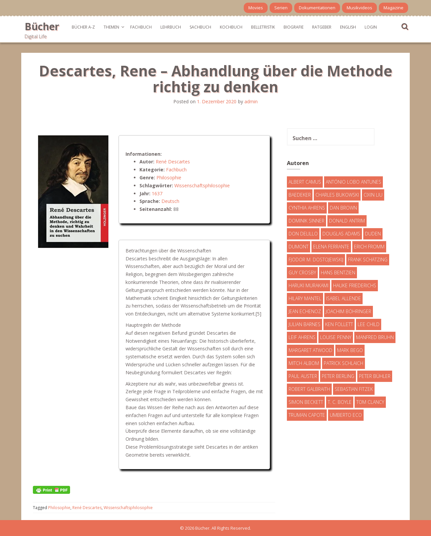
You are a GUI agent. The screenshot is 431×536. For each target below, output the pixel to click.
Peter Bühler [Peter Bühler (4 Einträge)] (374, 376)
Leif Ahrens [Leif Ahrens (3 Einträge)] (302, 337)
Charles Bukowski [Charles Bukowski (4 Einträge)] (337, 195)
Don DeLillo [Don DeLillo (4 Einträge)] (303, 233)
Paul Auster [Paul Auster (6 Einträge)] (303, 376)
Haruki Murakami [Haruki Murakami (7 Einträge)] (308, 285)
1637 (157, 193)
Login (371, 27)
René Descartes (173, 161)
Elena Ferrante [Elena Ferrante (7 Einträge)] (331, 246)
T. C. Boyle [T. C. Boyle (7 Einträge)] (340, 402)
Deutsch (170, 201)
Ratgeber (321, 27)
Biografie (293, 27)
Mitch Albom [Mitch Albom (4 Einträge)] (304, 363)
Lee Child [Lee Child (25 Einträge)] (369, 324)
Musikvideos (359, 8)
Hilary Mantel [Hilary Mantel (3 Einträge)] (305, 298)
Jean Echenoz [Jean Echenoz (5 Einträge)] (305, 311)
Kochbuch (231, 27)
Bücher (42, 26)
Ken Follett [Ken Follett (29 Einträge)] (339, 324)
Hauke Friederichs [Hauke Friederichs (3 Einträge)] (354, 285)
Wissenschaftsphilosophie (202, 185)
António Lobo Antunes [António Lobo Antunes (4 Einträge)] (353, 182)
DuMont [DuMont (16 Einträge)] (298, 246)
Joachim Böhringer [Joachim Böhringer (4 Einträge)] (348, 311)
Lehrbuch (170, 27)
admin (251, 101)
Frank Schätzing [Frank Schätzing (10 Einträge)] (368, 259)
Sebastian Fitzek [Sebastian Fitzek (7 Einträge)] (354, 389)
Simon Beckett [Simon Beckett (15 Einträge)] (306, 402)
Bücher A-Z (83, 27)
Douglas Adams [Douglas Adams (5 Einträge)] (341, 233)
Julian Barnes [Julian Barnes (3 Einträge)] (304, 324)
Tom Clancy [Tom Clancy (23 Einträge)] (370, 402)
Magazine (393, 8)
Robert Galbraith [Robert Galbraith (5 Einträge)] (309, 389)
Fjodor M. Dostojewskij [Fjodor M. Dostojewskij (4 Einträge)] (316, 259)
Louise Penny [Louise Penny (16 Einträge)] (335, 337)
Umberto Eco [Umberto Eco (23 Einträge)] (346, 415)
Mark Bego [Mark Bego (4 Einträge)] (350, 350)
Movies (255, 8)
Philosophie (168, 177)
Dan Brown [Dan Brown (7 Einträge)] (343, 208)
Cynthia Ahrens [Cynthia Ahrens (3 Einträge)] (307, 208)
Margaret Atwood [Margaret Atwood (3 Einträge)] (310, 350)
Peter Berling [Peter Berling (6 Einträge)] (338, 376)
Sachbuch (200, 27)
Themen (111, 27)
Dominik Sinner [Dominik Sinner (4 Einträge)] (306, 221)
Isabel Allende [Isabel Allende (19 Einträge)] (343, 298)
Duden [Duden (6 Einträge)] (373, 233)
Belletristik (263, 27)
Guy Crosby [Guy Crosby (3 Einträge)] (302, 272)
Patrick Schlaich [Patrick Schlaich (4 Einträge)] (343, 363)
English (348, 27)
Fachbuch (141, 27)
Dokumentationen (317, 8)
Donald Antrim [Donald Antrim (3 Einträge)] (347, 221)
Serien (281, 8)
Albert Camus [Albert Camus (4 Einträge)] (305, 182)
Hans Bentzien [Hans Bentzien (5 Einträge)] (338, 272)
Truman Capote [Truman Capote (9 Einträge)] (307, 415)
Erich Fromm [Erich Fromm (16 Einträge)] (369, 246)
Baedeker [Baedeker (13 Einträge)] (300, 195)
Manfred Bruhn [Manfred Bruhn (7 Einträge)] (375, 337)
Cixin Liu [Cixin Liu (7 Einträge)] (373, 195)
